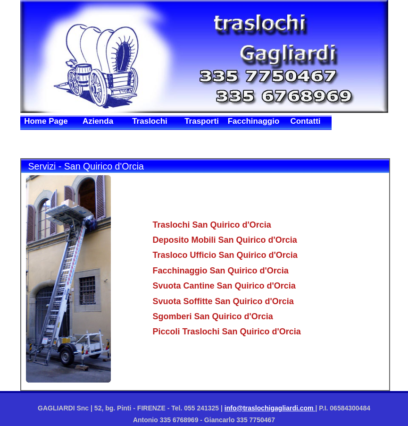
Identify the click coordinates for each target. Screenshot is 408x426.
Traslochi (149, 121)
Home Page (46, 121)
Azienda (98, 121)
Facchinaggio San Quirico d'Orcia (221, 270)
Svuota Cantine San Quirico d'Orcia (224, 285)
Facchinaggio (254, 121)
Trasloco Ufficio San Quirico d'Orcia (225, 255)
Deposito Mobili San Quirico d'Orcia (225, 240)
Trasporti (201, 121)
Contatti (305, 121)
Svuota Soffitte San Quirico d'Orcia (223, 301)
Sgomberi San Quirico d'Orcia (213, 316)
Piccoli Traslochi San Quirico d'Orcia (227, 331)
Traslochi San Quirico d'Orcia (212, 225)
